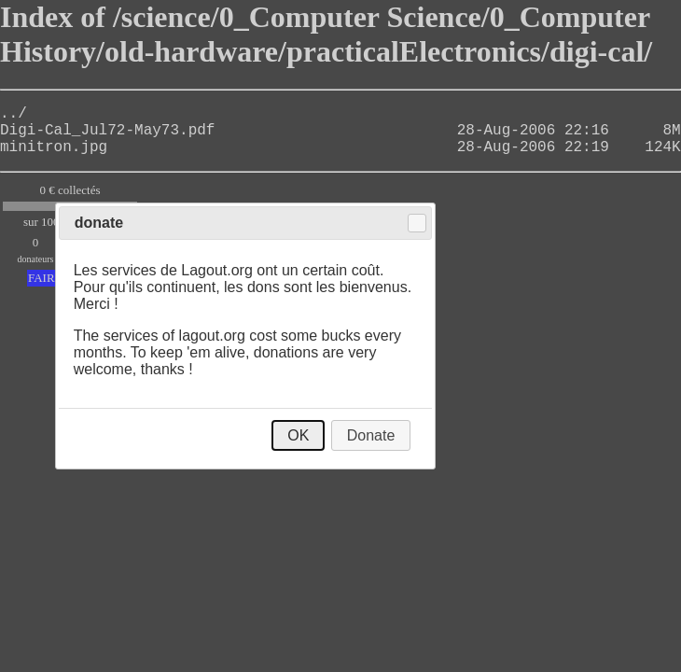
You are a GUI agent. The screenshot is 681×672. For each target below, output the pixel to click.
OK (298, 435)
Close (417, 223)
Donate (371, 435)
